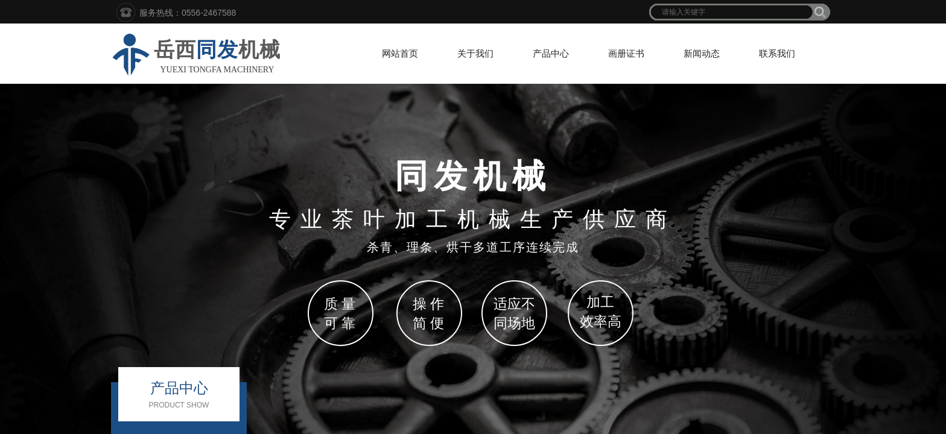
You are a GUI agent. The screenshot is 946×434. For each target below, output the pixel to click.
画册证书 (626, 53)
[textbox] (732, 12)
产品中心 (551, 53)
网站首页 (400, 53)
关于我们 (475, 53)
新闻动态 (702, 53)
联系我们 (777, 53)
